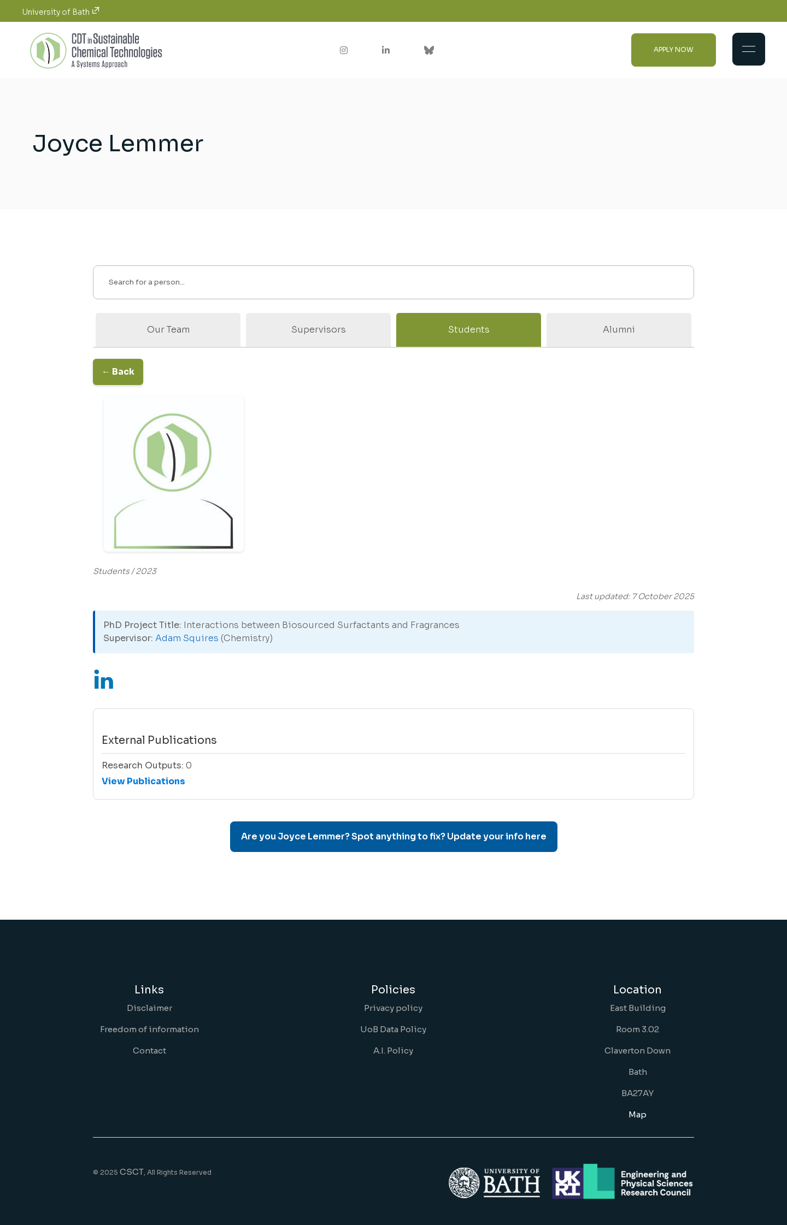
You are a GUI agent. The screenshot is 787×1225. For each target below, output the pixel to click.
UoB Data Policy (393, 1029)
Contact (149, 1050)
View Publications (143, 781)
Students (469, 329)
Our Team (168, 329)
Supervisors (318, 329)
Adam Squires (187, 638)
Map (638, 1114)
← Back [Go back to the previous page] (118, 371)
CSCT (132, 1172)
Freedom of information (149, 1029)
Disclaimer (149, 1008)
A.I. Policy (393, 1050)
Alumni (619, 329)
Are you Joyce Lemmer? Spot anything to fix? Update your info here (394, 836)
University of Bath (61, 12)
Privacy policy (393, 1008)
